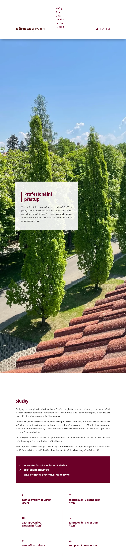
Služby (59, 8)
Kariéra (59, 23)
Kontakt (60, 27)
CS (97, 29)
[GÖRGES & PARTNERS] (33, 29)
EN (102, 29)
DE (109, 29)
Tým (58, 12)
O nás (58, 16)
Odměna (60, 19)
